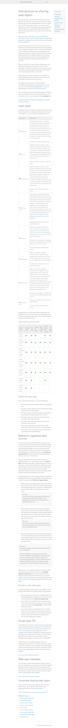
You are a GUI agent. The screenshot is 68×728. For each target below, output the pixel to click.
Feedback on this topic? (45, 725)
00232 (20, 581)
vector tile (23, 25)
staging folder (40, 85)
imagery (35, 25)
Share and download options (38, 88)
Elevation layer (24, 283)
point (31, 229)
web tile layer (45, 628)
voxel (42, 231)
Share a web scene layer (26, 709)
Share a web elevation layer (27, 714)
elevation (46, 25)
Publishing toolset (38, 688)
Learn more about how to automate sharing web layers (33, 692)
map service (21, 630)
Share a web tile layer (25, 700)
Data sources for (29, 456)
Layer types (58, 14)
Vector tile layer (24, 179)
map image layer (37, 628)
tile (19, 25)
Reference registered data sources (59, 18)
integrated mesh (34, 231)
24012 (26, 579)
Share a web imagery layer (27, 712)
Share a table (23, 707)
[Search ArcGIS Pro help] (32, 2)
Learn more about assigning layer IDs (28, 655)
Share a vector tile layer (26, 702)
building (40, 229)
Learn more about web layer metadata (28, 676)
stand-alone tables (37, 21)
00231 (47, 579)
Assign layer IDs (59, 22)
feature (49, 23)
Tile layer (23, 154)
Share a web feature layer (26, 698)
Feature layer (24, 131)
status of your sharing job (32, 96)
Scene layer (23, 238)
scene (39, 25)
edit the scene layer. (41, 244)
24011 (20, 579)
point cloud (46, 229)
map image (29, 25)
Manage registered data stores (26, 575)
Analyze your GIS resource (34, 79)
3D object (35, 229)
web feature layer (27, 628)
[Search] (46, 2)
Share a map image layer (26, 705)
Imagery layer (24, 259)
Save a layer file (24, 716)
